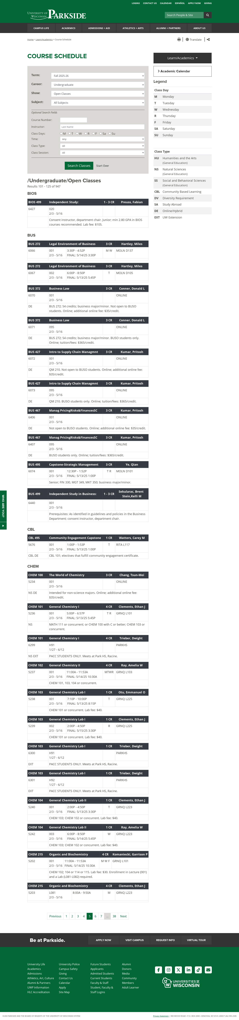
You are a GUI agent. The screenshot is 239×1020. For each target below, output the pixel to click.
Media (126, 973)
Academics (68, 28)
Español (180, 3)
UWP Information (38, 987)
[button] (194, 39)
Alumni (126, 964)
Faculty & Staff (99, 983)
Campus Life (41, 28)
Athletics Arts (133, 28)
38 (114, 916)
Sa (104, 133)
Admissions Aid (99, 28)
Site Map (64, 992)
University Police (69, 964)
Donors (126, 969)
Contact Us (150, 3)
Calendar (166, 3)
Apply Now (194, 3)
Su (113, 133)
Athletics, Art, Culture (40, 978)
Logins (136, 3)
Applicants (97, 969)
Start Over (102, 166)
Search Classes (79, 165)
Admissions (34, 973)
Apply (62, 987)
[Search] (184, 15)
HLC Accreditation (38, 992)
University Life (36, 964)
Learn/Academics (44, 39)
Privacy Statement (161, 1016)
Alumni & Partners (38, 983)
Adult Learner (130, 987)
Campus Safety (68, 969)
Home (30, 39)
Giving (208, 3)
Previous (55, 916)
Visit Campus (134, 940)
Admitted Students (102, 973)
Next (123, 916)
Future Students (100, 964)
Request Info (165, 940)
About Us (199, 28)
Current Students (101, 978)
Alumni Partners (168, 28)
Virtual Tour (196, 940)
